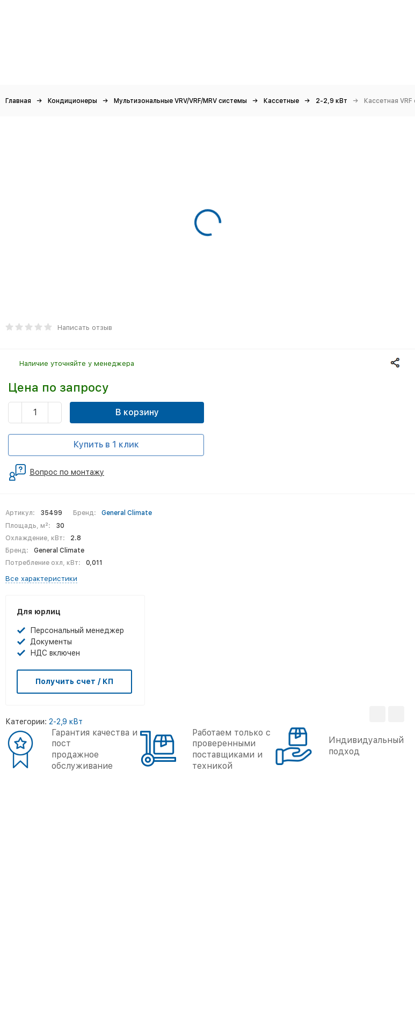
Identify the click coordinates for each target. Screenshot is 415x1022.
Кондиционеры (72, 101)
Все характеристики (41, 579)
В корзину (137, 412)
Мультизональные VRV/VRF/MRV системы (180, 101)
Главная (18, 101)
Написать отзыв (84, 327)
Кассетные (281, 101)
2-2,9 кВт (331, 101)
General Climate (126, 513)
